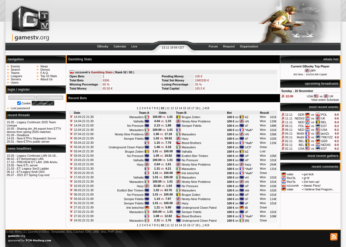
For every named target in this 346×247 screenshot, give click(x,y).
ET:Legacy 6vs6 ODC (31, 171)
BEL (324, 122)
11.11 (289, 118)
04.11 (289, 133)
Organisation (249, 46)
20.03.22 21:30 (84, 168)
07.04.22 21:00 (84, 134)
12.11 (289, 114)
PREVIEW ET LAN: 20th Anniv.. (37, 162)
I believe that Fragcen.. (319, 189)
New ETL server (27, 165)
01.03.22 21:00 (84, 203)
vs (312, 114)
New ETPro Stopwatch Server (36, 138)
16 (188, 108)
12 (172, 108)
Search (15, 69)
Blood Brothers (191, 143)
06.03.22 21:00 (84, 194)
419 (206, 108)
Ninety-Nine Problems (196, 121)
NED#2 (299, 118)
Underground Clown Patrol (126, 147)
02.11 (289, 141)
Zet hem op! (312, 181)
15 (184, 108)
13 (176, 108)
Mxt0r (300, 133)
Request (229, 46)
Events (15, 66)
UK (323, 118)
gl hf (306, 178)
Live (134, 46)
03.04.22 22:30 (84, 142)
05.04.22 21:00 (84, 138)
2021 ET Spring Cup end (33, 175)
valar (290, 174)
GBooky (102, 46)
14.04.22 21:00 (84, 125)
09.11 (289, 126)
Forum (213, 46)
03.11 (289, 137)
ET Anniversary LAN (30, 158)
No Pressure (135, 125)
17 (192, 108)
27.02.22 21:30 (84, 207)
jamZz (325, 133)
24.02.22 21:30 (84, 220)
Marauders (136, 117)
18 (197, 108)
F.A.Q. (44, 72)
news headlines (20, 148)
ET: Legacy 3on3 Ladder (33, 168)
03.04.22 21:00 (84, 155)
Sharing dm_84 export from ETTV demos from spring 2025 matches (34, 130)
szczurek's (82, 72)
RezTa (291, 178)
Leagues (16, 76)
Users (15, 82)
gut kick (309, 174)
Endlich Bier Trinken (195, 155)
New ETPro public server (33, 141)
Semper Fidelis (191, 125)
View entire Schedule (325, 99)
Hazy (185, 138)
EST (324, 126)
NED (301, 122)
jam (313, 70)
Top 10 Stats (48, 76)
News (44, 66)
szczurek (293, 185)
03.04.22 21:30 (84, 147)
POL (324, 114)
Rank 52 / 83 (124, 72)
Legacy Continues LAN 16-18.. (37, 155)
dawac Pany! (312, 185)
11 (168, 108)
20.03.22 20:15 (84, 172)
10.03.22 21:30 (84, 181)
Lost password (20, 108)
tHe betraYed (190, 173)
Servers (16, 79)
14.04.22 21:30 (84, 116)
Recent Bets (77, 98)
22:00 (289, 96)
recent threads (19, 115)
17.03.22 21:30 (84, 177)
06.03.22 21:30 (84, 190)
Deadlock (23, 135)
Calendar (119, 46)
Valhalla (138, 121)
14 (180, 108)
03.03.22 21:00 (84, 198)
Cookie (26, 103)
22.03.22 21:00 (84, 164)
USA (324, 129)
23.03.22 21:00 (84, 160)
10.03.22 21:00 (84, 185)
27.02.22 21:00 (84, 216)
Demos (45, 69)
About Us (46, 79)
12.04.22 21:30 (84, 129)
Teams (15, 72)
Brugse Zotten (191, 117)
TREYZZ (327, 137)
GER (301, 114)
